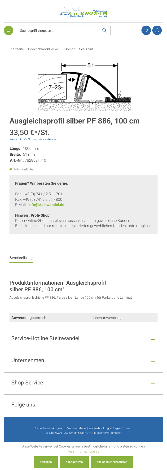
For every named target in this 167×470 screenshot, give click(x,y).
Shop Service (27, 383)
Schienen (86, 49)
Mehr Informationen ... (83, 451)
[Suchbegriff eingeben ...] (57, 30)
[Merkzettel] (145, 30)
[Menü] (8, 30)
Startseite (16, 49)
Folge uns (23, 405)
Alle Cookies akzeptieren (112, 462)
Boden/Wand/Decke (43, 49)
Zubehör (68, 49)
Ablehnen (46, 462)
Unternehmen (27, 361)
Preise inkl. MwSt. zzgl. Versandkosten (33, 139)
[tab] (21, 259)
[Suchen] (105, 30)
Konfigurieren (74, 462)
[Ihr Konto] (156, 30)
